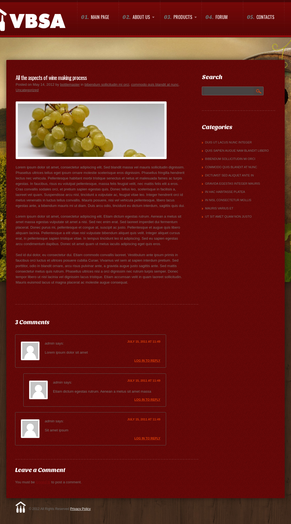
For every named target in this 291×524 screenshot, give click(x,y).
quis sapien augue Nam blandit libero (237, 150)
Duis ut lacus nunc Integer (228, 142)
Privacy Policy (80, 509)
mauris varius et (219, 208)
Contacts (260, 17)
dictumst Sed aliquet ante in (229, 175)
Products (178, 18)
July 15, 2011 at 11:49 (143, 341)
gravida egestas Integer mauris (232, 183)
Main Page (95, 17)
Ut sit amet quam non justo (228, 216)
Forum (216, 17)
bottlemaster (70, 84)
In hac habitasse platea (225, 191)
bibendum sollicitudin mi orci (107, 84)
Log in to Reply (147, 360)
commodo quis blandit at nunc (155, 84)
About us (136, 18)
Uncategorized (27, 90)
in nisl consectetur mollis (228, 200)
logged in (43, 482)
